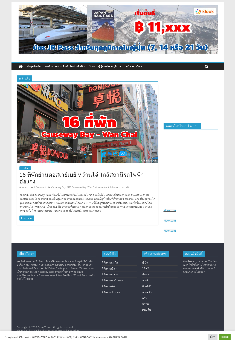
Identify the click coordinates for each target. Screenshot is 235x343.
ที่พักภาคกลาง (110, 274)
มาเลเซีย (147, 292)
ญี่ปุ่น (145, 262)
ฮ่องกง (145, 274)
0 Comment (38, 187)
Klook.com (170, 210)
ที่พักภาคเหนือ (110, 262)
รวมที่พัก (25, 168)
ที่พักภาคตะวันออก (112, 280)
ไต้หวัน (146, 268)
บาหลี (145, 304)
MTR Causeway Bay (76, 187)
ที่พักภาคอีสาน (110, 268)
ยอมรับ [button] (224, 336)
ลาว (144, 298)
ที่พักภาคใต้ (108, 286)
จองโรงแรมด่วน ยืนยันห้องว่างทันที (64, 66)
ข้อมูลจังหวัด (33, 66)
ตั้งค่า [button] (212, 336)
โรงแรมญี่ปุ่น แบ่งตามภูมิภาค (105, 66)
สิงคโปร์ (146, 286)
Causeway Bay (58, 187)
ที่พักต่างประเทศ (111, 292)
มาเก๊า (145, 280)
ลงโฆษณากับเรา (134, 66)
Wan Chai (92, 187)
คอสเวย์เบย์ (103, 187)
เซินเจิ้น (146, 310)
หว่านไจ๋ (125, 187)
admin (25, 187)
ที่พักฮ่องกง (115, 187)
